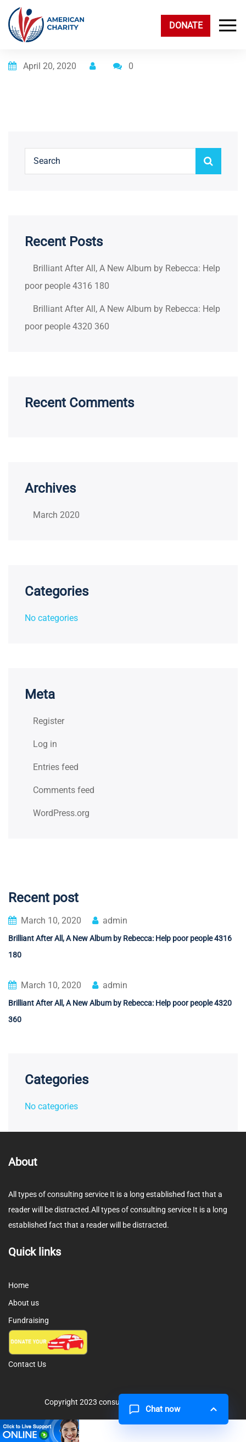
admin (109, 920)
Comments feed (63, 790)
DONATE (186, 25)
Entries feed (56, 767)
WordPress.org (61, 813)
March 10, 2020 (44, 920)
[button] (173, 1409)
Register (48, 721)
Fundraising (28, 1320)
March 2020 (56, 515)
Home (18, 1285)
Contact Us (27, 1364)
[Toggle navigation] (225, 25)
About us (23, 1302)
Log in (45, 744)
